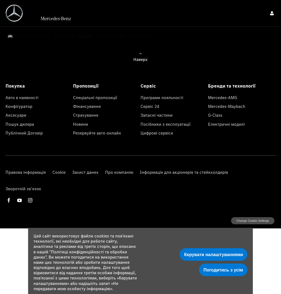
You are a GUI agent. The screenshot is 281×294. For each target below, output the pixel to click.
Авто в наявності (21, 97)
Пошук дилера (19, 124)
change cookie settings (252, 220)
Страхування (85, 115)
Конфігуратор (18, 106)
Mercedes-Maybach (226, 106)
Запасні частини (156, 115)
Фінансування (87, 106)
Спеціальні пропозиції (95, 97)
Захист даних (85, 172)
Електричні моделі (226, 124)
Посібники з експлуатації (165, 124)
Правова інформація (25, 172)
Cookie (59, 172)
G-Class (215, 115)
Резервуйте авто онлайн (97, 133)
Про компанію (119, 172)
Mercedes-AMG (222, 97)
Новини (80, 124)
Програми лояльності (161, 97)
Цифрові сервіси (156, 133)
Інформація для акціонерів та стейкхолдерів (184, 172)
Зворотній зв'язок (23, 188)
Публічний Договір (24, 133)
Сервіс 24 (149, 106)
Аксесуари (15, 115)
